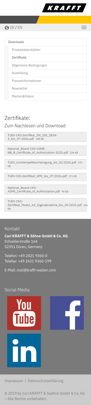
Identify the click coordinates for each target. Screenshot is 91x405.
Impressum (13, 381)
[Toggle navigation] (84, 27)
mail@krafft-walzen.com (36, 270)
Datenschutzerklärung (45, 381)
